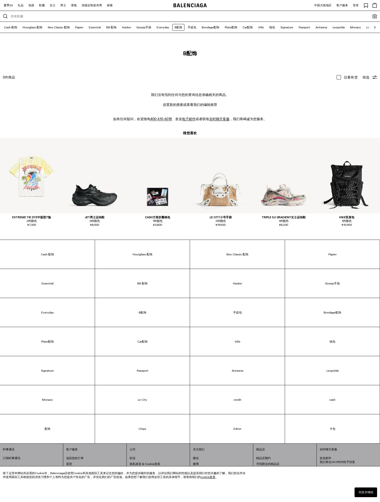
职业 (132, 458)
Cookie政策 (152, 464)
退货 (69, 464)
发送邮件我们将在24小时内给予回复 (337, 460)
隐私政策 (135, 464)
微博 (196, 464)
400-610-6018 (161, 119)
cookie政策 (208, 477)
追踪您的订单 (75, 458)
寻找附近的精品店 (267, 464)
